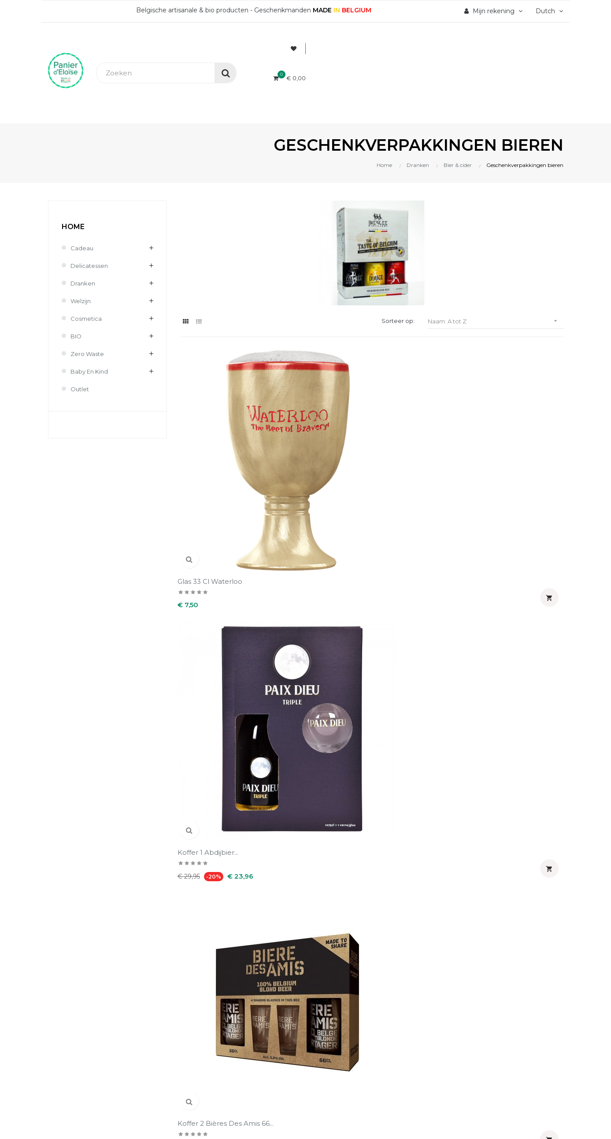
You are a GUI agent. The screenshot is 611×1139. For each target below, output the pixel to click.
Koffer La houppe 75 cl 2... (219, 598)
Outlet (80, 389)
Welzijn (81, 301)
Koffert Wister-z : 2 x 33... (419, 594)
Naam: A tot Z (495, 321)
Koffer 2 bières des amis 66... (419, 451)
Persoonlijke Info (339, 759)
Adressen (327, 804)
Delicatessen (90, 266)
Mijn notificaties (338, 834)
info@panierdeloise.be (84, 786)
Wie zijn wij (198, 759)
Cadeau (82, 248)
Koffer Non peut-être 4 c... (318, 598)
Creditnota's (331, 789)
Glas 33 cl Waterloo (212, 447)
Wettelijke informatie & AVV (224, 819)
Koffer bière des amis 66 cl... (519, 451)
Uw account (343, 732)
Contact (192, 834)
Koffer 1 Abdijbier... (309, 447)
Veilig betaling (203, 774)
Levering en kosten (211, 789)
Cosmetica (87, 319)
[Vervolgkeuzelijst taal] (548, 11)
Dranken (83, 283)
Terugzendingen (206, 804)
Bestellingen (332, 774)
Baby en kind (91, 371)
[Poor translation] (32, 1027)
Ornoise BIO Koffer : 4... (516, 594)
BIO (76, 336)
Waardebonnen (337, 819)
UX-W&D (169, 964)
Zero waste (88, 354)
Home (73, 227)
